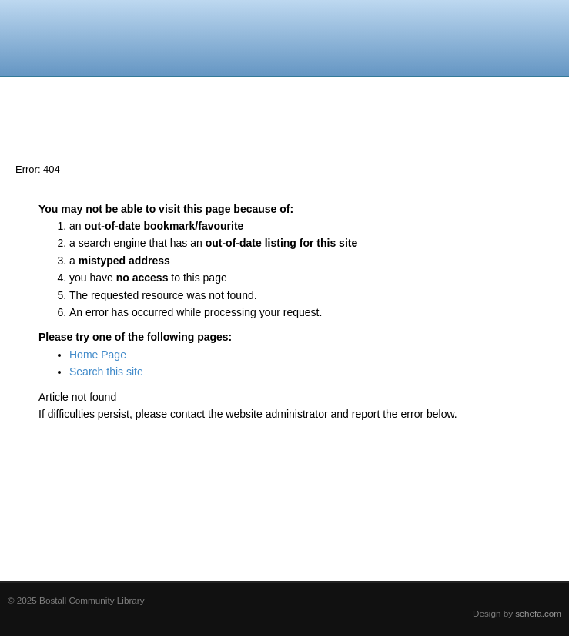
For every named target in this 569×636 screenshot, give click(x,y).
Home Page (97, 354)
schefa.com (538, 613)
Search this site (106, 371)
